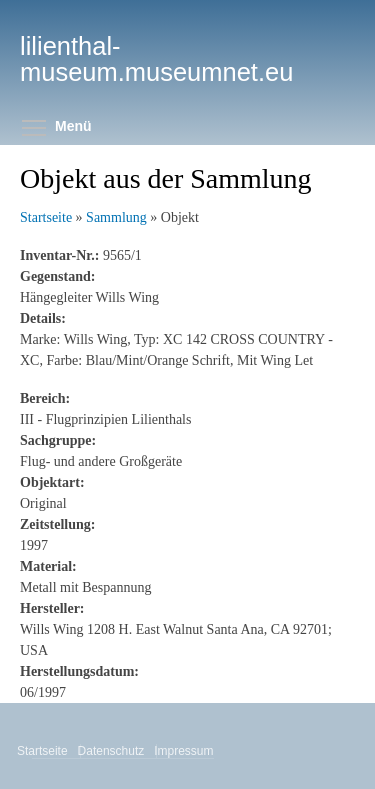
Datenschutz (113, 751)
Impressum (185, 751)
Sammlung (116, 217)
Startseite (46, 217)
